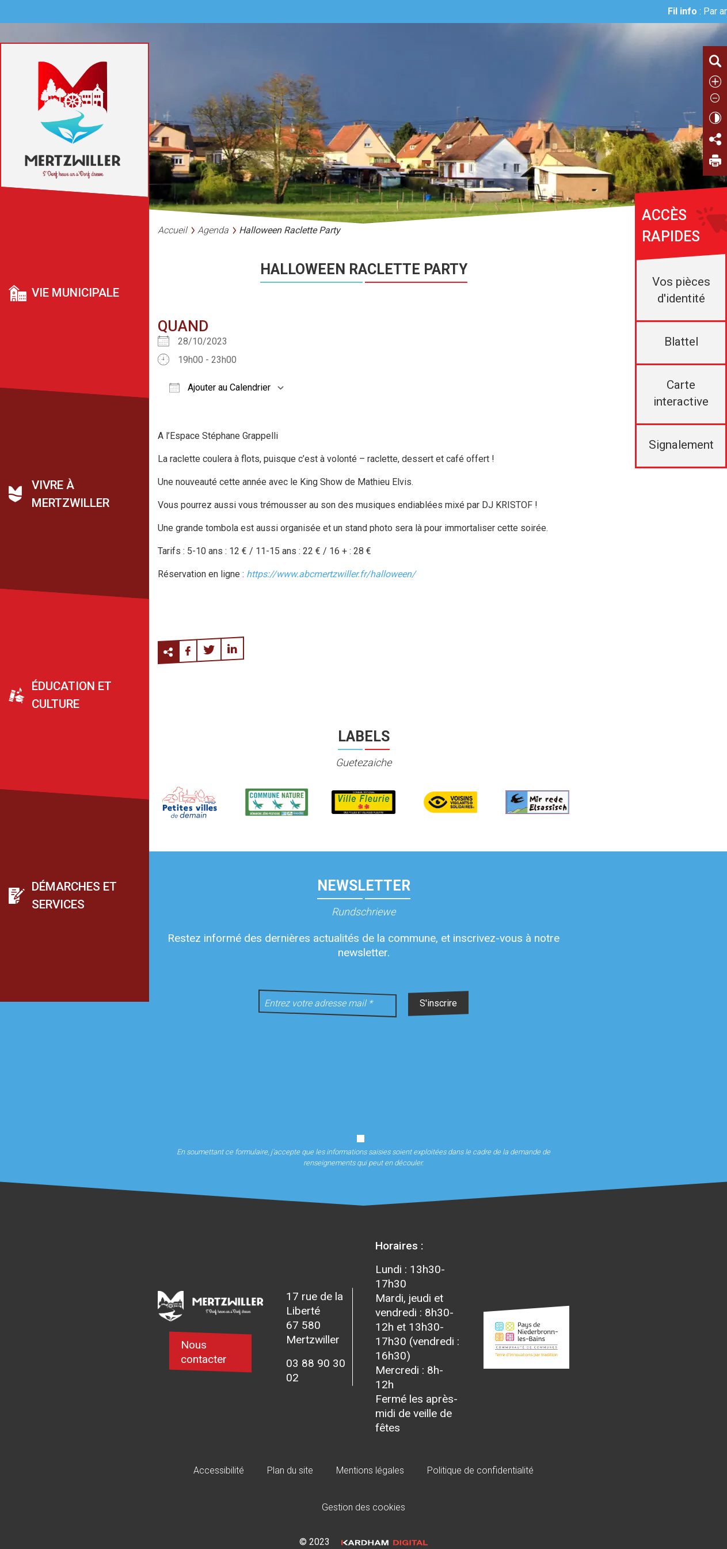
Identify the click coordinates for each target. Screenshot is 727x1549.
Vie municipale (75, 293)
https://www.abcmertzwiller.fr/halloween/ (331, 574)
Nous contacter (204, 1352)
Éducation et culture (72, 695)
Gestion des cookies (363, 1507)
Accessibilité (218, 1470)
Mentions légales (370, 1470)
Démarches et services (74, 895)
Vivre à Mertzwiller (70, 494)
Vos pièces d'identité (681, 290)
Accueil (172, 230)
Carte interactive (681, 393)
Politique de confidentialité (480, 1470)
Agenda (213, 230)
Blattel (681, 342)
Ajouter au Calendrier (220, 387)
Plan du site (290, 1470)
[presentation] (364, 1068)
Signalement (681, 445)
